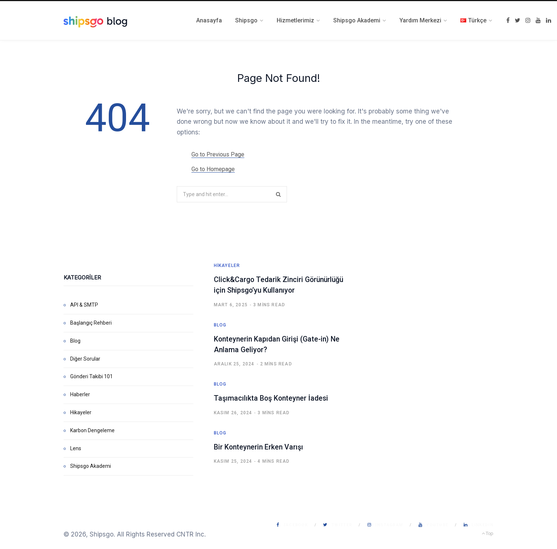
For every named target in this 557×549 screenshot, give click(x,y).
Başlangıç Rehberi (91, 322)
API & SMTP (84, 305)
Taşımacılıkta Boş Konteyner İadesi (272, 397)
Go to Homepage (213, 169)
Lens (75, 448)
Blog (75, 340)
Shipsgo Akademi (90, 466)
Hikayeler (80, 412)
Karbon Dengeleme (92, 430)
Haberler (80, 394)
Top (487, 533)
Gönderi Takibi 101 (91, 376)
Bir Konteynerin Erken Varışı (259, 445)
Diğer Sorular (85, 358)
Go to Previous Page (218, 154)
